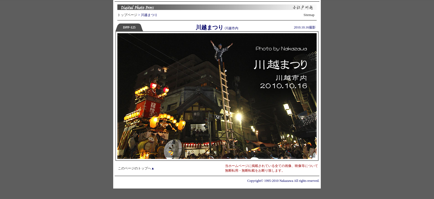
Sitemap (309, 15)
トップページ (127, 15)
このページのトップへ (134, 168)
